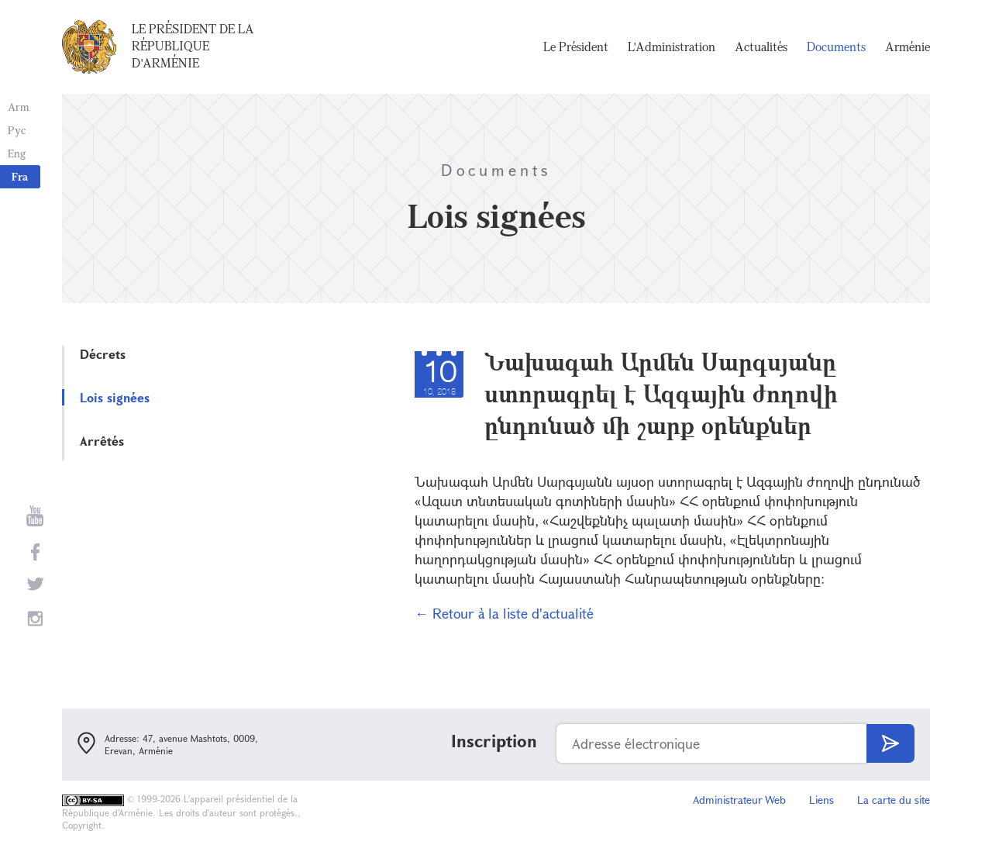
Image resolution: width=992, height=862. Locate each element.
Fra (20, 176)
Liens (821, 799)
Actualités (761, 46)
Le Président (575, 46)
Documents (836, 46)
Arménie (907, 46)
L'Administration (671, 46)
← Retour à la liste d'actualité (504, 613)
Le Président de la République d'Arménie (193, 45)
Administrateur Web (739, 799)
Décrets (103, 354)
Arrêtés (102, 441)
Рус (17, 129)
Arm (18, 106)
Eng (17, 153)
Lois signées (115, 397)
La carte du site (893, 799)
